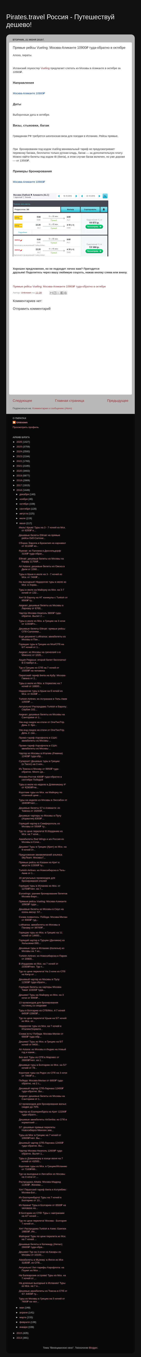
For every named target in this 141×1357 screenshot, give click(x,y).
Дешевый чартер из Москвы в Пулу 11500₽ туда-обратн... (39, 981)
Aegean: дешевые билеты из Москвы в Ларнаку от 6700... (41, 607)
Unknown (22, 422)
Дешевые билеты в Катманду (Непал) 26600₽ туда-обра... (40, 1245)
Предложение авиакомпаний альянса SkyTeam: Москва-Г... (40, 856)
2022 (20, 461)
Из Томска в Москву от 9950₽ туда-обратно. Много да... (39, 770)
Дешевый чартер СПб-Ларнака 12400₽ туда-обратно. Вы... (41, 1090)
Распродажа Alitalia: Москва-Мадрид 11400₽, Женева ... (40, 1183)
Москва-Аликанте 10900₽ (29, 93)
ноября (23, 499)
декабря (24, 494)
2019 (20, 475)
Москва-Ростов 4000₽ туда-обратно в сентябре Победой (40, 778)
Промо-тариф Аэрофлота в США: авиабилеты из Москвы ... (38, 739)
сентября (25, 508)
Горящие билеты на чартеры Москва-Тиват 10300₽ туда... (40, 988)
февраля (24, 1322)
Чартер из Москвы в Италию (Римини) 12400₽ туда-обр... (41, 755)
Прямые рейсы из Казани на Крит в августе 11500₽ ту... (39, 864)
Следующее (22, 401)
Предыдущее (117, 401)
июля (22, 518)
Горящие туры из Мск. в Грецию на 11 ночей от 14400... (40, 934)
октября (24, 503)
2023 (20, 456)
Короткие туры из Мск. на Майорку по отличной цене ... (40, 794)
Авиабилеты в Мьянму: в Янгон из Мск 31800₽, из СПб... (41, 1261)
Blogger (93, 1347)
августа (24, 513)
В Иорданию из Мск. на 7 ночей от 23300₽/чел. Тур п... (38, 965)
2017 (20, 485)
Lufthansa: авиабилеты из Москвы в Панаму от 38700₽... (39, 926)
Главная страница (69, 401)
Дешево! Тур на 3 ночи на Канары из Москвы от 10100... (40, 1253)
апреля (23, 1312)
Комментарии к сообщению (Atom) (52, 408)
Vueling (45, 68)
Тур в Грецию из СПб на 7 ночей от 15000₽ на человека (39, 669)
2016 (20, 490)
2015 (20, 1333)
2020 (20, 470)
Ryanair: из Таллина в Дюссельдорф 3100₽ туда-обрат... (40, 552)
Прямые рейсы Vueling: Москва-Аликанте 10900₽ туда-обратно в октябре (59, 286)
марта (23, 1317)
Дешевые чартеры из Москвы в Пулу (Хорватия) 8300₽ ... (40, 817)
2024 (20, 451)
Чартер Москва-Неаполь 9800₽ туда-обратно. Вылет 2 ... (40, 614)
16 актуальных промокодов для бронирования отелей (37, 879)
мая (22, 1307)
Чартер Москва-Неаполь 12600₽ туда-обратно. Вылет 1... (41, 1152)
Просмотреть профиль (26, 427)
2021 (20, 465)
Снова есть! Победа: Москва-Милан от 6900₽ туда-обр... (41, 1035)
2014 (20, 1337)
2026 (20, 441)
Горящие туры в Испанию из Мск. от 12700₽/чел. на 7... (39, 887)
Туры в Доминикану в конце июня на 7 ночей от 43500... (41, 1160)
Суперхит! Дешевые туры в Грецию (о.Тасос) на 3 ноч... (39, 762)
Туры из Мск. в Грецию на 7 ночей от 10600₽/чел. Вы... (40, 1136)
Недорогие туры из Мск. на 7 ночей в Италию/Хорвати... (40, 1027)
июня (22, 523)
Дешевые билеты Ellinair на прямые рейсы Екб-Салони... (39, 536)
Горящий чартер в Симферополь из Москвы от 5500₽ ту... (39, 825)
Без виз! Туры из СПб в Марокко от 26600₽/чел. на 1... (39, 1059)
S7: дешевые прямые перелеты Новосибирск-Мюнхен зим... (37, 1129)
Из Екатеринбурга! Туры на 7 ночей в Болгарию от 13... (40, 1199)
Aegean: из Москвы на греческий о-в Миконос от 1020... (40, 653)
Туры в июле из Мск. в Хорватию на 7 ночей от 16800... (40, 685)
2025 (20, 446)
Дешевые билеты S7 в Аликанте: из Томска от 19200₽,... (39, 809)
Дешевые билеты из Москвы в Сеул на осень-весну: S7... (41, 910)
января (23, 1327)
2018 (20, 480)
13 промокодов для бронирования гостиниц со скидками (38, 1004)
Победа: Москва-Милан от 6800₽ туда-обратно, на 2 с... (41, 1082)
